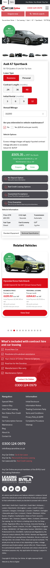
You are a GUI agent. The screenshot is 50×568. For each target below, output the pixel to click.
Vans (12, 2)
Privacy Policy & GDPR (34, 417)
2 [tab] (11, 330)
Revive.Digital (14, 562)
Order (32, 167)
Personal (26, 78)
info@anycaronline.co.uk (13, 448)
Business (11, 78)
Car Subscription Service (12, 421)
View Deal (25, 313)
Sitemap (29, 425)
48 (27, 89)
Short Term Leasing (10, 409)
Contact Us (6, 436)
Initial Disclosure (32, 401)
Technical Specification (30, 233)
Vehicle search (37, 14)
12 (32, 101)
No (8, 127)
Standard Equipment (11, 233)
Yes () (26, 127)
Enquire (18, 167)
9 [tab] (32, 330)
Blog (4, 428)
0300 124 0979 (34, 8)
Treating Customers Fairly (36, 409)
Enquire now (13, 14)
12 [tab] (40, 330)
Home (13, 20)
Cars (5, 2)
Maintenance (7, 425)
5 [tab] (20, 330)
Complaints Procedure (35, 421)
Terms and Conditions (34, 413)
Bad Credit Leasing (24, 461)
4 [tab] (17, 330)
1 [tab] (8, 330)
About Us (6, 432)
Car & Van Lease (21, 455)
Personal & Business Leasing (23, 458)
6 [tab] (23, 330)
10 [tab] (34, 330)
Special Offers (7, 401)
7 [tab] (26, 330)
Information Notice (33, 405)
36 (17, 89)
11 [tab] (37, 330)
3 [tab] (14, 330)
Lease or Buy (7, 405)
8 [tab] (29, 330)
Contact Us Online (26, 379)
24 (8, 89)
